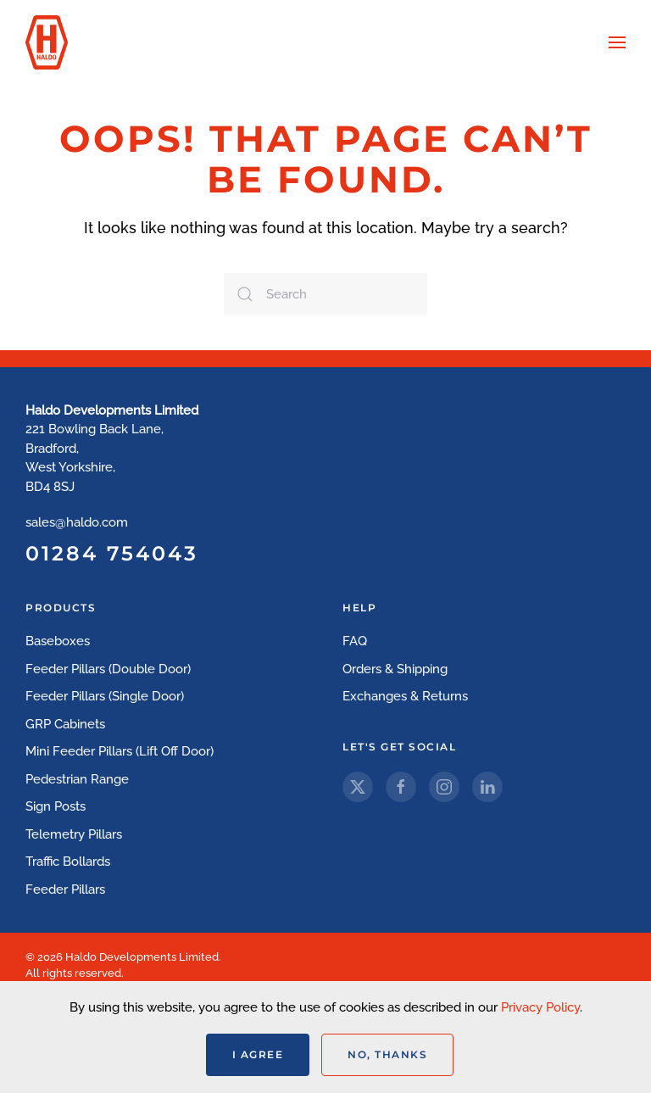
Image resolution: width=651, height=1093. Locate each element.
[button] (617, 42)
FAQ (354, 641)
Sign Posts (55, 806)
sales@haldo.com (76, 522)
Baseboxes (57, 641)
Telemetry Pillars (73, 834)
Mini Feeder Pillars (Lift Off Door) (119, 751)
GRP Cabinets (65, 724)
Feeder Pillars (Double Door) (108, 669)
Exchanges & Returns (405, 696)
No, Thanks (387, 1054)
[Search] (325, 294)
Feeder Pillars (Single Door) (104, 696)
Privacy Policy (540, 1007)
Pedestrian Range (77, 779)
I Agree (258, 1054)
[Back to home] (46, 42)
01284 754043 (111, 553)
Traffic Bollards (67, 861)
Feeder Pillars (65, 889)
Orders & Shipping (395, 669)
